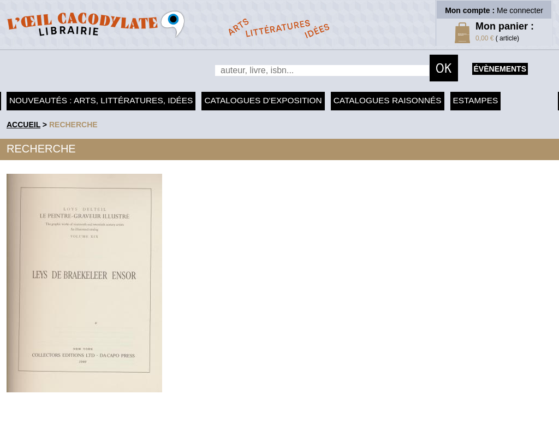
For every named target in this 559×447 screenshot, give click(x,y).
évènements (500, 68)
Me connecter (520, 10)
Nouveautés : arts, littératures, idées (101, 100)
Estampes (475, 100)
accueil (23, 124)
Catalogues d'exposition (263, 100)
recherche (73, 124)
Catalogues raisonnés (388, 100)
